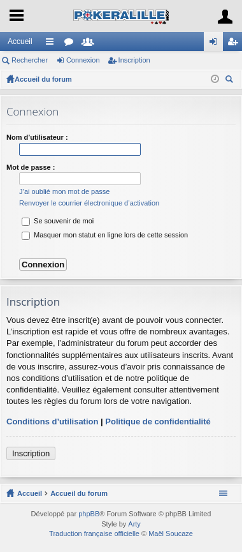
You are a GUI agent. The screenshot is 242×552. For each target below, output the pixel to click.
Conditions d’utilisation (52, 421)
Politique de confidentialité (157, 421)
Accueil (20, 41)
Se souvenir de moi (58, 221)
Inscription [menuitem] (235, 44)
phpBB (88, 514)
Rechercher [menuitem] (230, 80)
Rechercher (29, 60)
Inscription (134, 60)
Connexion (83, 60)
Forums (71, 44)
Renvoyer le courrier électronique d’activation (89, 203)
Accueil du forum (43, 79)
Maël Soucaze (170, 533)
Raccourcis (52, 44)
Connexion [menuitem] (216, 44)
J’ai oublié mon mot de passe (64, 191)
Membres (90, 44)
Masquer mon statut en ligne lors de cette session (105, 235)
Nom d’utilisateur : (37, 137)
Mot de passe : (30, 167)
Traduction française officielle (94, 533)
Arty (134, 524)
